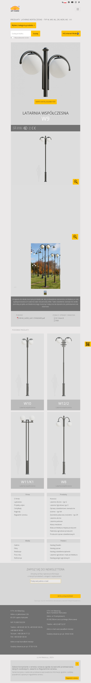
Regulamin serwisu (20, 515)
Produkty (15, 19)
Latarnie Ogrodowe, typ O (59, 505)
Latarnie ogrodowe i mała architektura (63, 555)
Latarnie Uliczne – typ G (58, 502)
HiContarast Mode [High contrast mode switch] (71, 33)
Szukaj (35, 33)
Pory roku (17, 555)
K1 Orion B (60, 318)
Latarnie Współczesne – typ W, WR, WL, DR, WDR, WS (44, 19)
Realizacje (17, 551)
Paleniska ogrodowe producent (61, 531)
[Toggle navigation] (78, 9)
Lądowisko (18, 502)
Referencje (18, 558)
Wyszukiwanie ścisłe (22, 38)
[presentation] (45, 589)
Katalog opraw (55, 548)
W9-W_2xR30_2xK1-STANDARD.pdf (32, 318)
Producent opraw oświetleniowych (62, 534)
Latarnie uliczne (55, 518)
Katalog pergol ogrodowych (60, 558)
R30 (57, 320)
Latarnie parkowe (56, 521)
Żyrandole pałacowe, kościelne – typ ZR (64, 515)
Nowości (53, 499)
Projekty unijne (19, 505)
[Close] (77, 664)
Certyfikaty (17, 508)
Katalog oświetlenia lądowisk (60, 551)
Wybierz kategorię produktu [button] (23, 25)
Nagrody (17, 512)
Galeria (16, 545)
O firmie (17, 499)
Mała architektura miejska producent (63, 528)
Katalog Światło (55, 545)
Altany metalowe (56, 524)
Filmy (16, 548)
